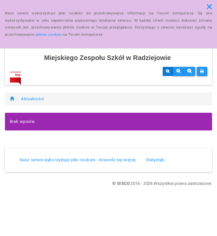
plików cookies (49, 34)
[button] (209, 6)
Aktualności (32, 98)
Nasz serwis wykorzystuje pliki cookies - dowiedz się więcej (78, 159)
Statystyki (155, 159)
